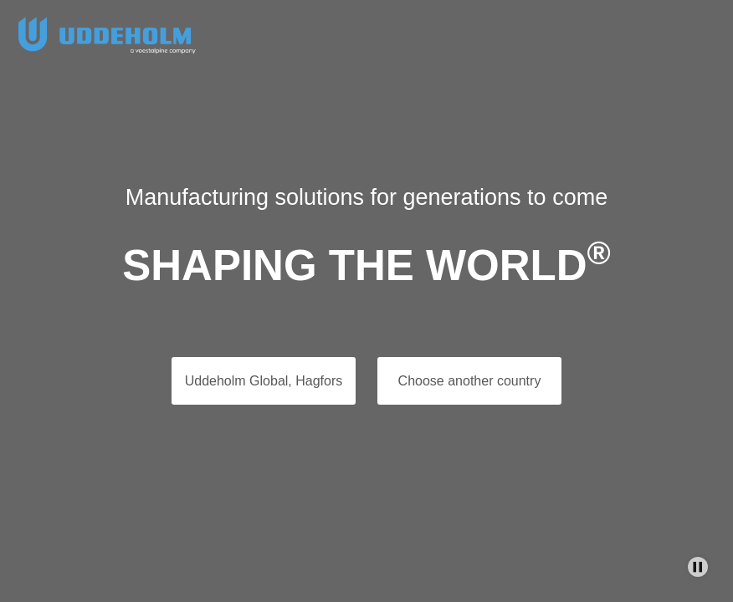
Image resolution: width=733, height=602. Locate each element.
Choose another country (469, 381)
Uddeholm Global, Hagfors (264, 381)
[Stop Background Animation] (698, 567)
